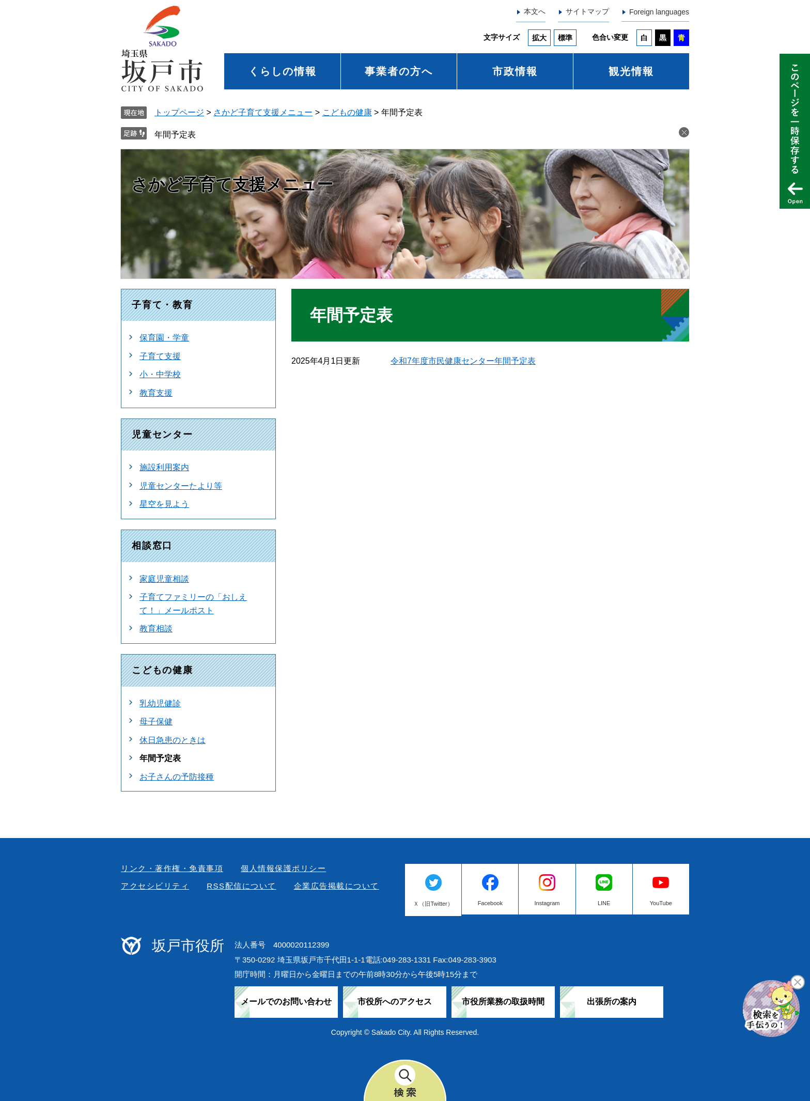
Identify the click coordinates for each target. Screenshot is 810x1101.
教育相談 (156, 628)
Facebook (490, 903)
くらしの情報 (282, 71)
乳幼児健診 (160, 703)
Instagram (547, 903)
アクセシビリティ (155, 885)
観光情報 (631, 71)
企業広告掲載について (336, 885)
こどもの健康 (347, 112)
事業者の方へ (399, 71)
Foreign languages (659, 12)
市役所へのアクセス (394, 1001)
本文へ (535, 11)
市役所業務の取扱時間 (503, 1001)
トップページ (179, 112)
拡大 (539, 38)
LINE (604, 903)
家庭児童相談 (164, 579)
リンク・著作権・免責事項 (172, 868)
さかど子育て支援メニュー (263, 112)
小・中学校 (160, 374)
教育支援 (156, 393)
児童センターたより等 (180, 486)
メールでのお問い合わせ (286, 1001)
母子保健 (156, 721)
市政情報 (515, 71)
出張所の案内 (611, 1001)
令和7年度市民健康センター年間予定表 (463, 360)
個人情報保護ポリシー (283, 868)
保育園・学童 (164, 337)
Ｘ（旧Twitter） (433, 904)
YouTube (661, 903)
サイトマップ (587, 11)
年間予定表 (175, 134)
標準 (565, 38)
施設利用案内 (164, 467)
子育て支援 (160, 356)
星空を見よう (164, 504)
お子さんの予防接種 (176, 776)
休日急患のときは (172, 740)
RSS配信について (241, 885)
